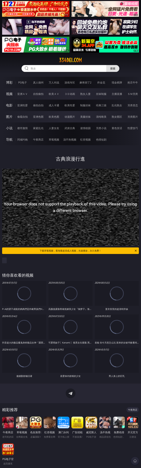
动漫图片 (70, 117)
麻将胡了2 (85, 82)
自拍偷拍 (38, 94)
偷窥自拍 (22, 117)
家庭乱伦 (38, 128)
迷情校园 (85, 128)
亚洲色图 (38, 117)
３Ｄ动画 (70, 94)
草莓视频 (54, 139)
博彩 (9, 82)
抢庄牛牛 (132, 82)
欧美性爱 (70, 105)
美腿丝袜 (85, 117)
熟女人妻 (85, 94)
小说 (9, 128)
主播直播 (117, 94)
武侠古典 (70, 128)
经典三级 (101, 105)
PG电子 (22, 82)
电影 (9, 105)
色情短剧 (101, 139)
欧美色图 (54, 117)
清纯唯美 (101, 117)
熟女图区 (117, 117)
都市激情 (22, 128)
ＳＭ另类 (132, 94)
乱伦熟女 (117, 105)
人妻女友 (54, 128)
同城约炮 (22, 139)
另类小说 (101, 128)
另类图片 (132, 117)
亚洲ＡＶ (22, 94)
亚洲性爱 (22, 105)
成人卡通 (54, 105)
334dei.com (70, 60)
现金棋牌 (117, 82)
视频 (9, 94)
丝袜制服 (101, 94)
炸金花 (101, 82)
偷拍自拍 (38, 105)
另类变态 (132, 105)
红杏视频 (85, 139)
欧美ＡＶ (54, 94)
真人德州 (38, 82)
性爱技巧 (132, 128)
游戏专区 (70, 82)
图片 (9, 116)
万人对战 (54, 82)
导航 (9, 139)
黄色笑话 (117, 128)
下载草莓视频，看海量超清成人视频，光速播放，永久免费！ (88, 251)
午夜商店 (38, 139)
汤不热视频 (69, 139)
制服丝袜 (85, 105)
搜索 (112, 68)
